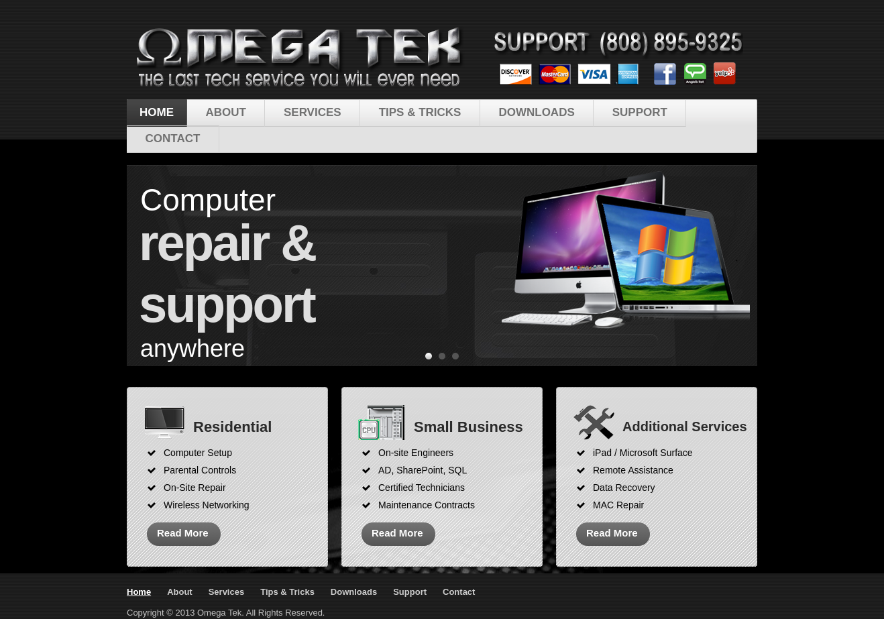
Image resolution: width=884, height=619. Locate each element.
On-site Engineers (415, 452)
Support (639, 112)
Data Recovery (624, 487)
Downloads (536, 112)
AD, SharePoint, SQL (422, 470)
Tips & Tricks (420, 112)
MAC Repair (618, 505)
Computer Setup (198, 452)
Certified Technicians (421, 487)
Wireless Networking (207, 505)
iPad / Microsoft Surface (643, 452)
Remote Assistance (633, 470)
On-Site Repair (195, 487)
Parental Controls (200, 470)
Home (157, 112)
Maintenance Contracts (426, 505)
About (226, 112)
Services (312, 112)
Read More (183, 533)
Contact (173, 138)
